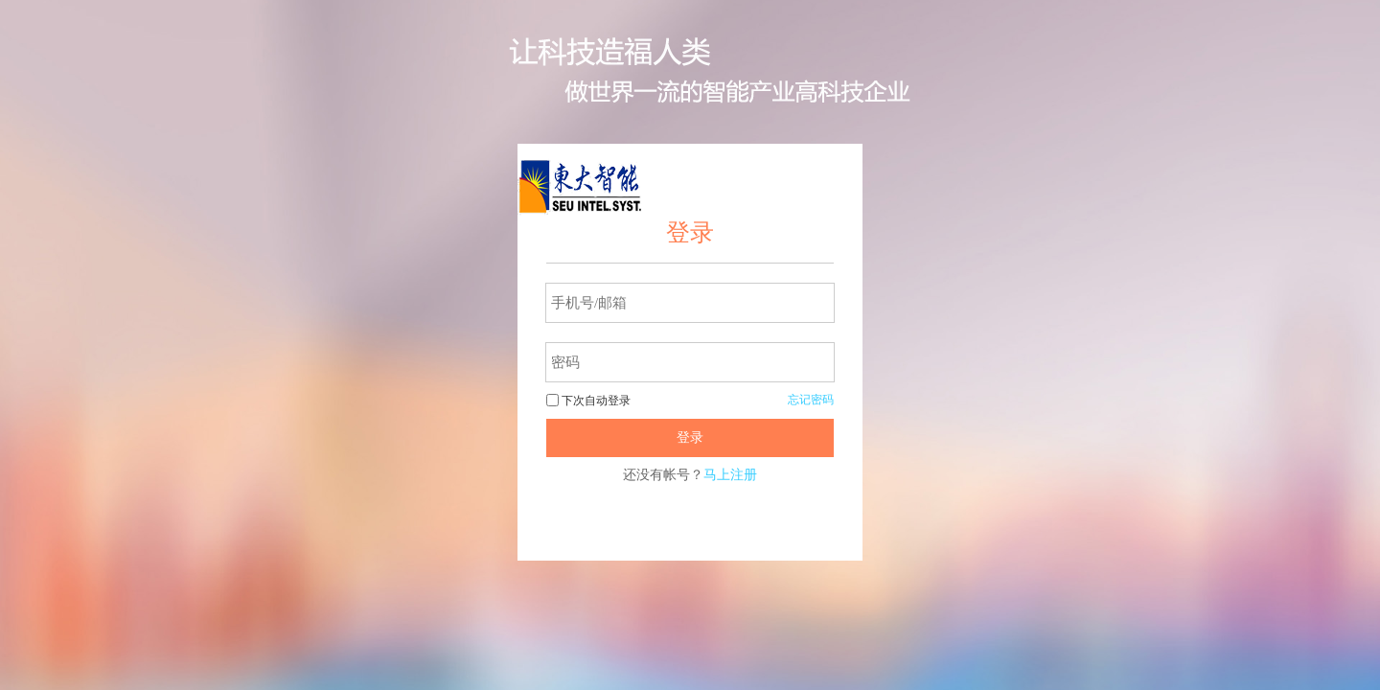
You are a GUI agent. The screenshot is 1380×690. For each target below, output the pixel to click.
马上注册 (730, 475)
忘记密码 (811, 399)
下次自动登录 (588, 400)
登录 (690, 437)
